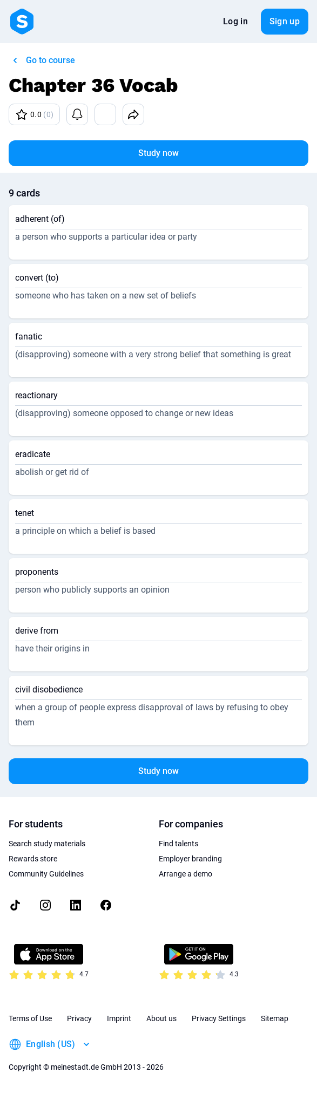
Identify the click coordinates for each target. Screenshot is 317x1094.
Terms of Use (30, 1018)
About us (161, 1018)
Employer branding (190, 858)
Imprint (119, 1018)
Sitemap (274, 1018)
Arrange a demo (185, 873)
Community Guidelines (46, 873)
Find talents (178, 843)
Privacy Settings (219, 1018)
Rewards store (33, 858)
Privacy (79, 1018)
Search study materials (47, 843)
